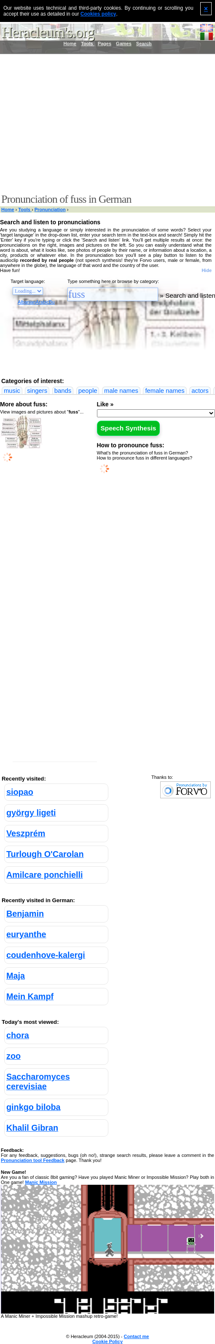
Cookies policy (98, 14)
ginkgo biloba (33, 1107)
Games (124, 43)
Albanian (27, 302)
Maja (15, 975)
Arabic (42, 302)
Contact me (136, 1336)
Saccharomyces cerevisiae (38, 1081)
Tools (87, 43)
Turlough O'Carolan (44, 854)
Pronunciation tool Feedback (32, 1160)
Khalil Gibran (32, 1127)
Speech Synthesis (128, 428)
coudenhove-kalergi (45, 955)
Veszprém (25, 833)
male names (121, 390)
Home (69, 43)
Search (144, 43)
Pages (104, 43)
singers (37, 390)
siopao (19, 792)
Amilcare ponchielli (44, 874)
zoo (13, 1056)
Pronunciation (50, 209)
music (12, 390)
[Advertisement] (106, 124)
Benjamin (25, 913)
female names (164, 390)
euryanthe (26, 934)
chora (17, 1035)
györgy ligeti (31, 812)
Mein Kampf (30, 996)
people (87, 390)
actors (199, 390)
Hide (207, 270)
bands (62, 390)
